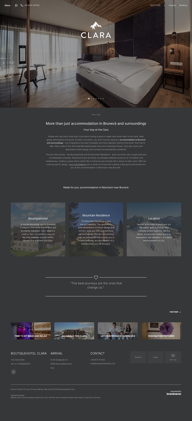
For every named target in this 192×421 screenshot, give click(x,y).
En (159, 5)
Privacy (27, 389)
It (155, 5)
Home (94, 114)
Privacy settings (37, 389)
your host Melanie (77, 164)
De (151, 5)
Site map (48, 389)
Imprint (20, 389)
